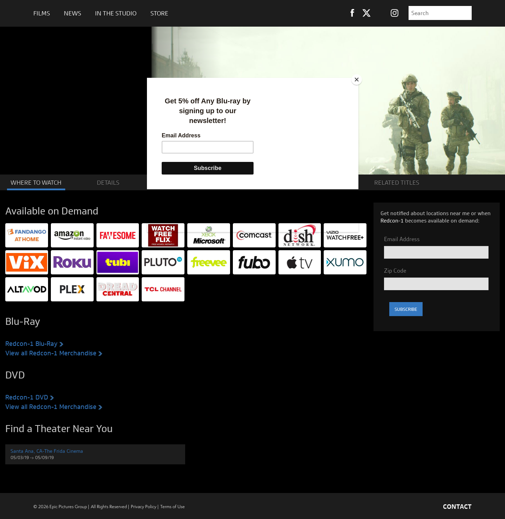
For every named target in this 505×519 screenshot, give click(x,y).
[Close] (356, 79)
